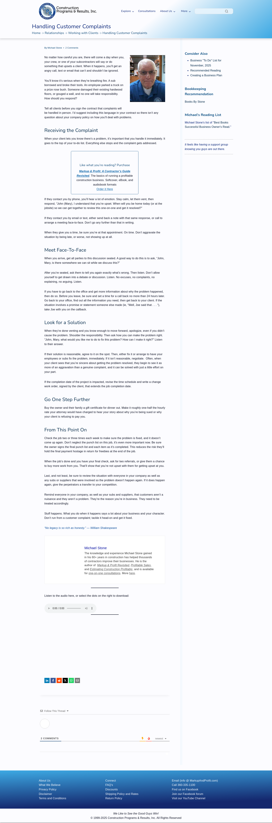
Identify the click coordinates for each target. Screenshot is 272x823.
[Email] (77, 680)
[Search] (214, 11)
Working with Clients (83, 33)
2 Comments (71, 47)
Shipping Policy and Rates (121, 793)
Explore (126, 11)
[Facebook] (53, 680)
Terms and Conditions (52, 798)
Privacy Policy (48, 789)
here (132, 573)
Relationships (54, 33)
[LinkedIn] (47, 680)
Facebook (192, 789)
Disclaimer (45, 793)
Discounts (111, 789)
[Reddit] (59, 680)
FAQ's (109, 784)
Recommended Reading (205, 70)
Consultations (147, 11)
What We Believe (50, 784)
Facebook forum (193, 793)
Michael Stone (55, 47)
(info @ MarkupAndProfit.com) (199, 780)
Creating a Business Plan (206, 75)
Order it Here (105, 189)
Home (36, 33)
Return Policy (113, 798)
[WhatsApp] (71, 680)
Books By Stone (195, 101)
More (184, 11)
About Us (166, 11)
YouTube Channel (194, 798)
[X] (65, 680)
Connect (110, 780)
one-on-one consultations (104, 573)
